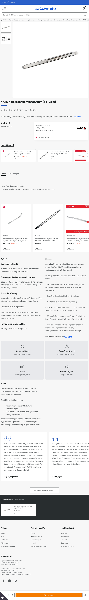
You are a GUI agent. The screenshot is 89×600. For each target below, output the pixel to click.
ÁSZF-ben (68, 336)
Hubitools (5, 235)
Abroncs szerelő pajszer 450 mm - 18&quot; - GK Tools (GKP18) (60, 153)
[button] (49, 595)
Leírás (3, 173)
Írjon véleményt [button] (30, 110)
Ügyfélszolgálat (67, 528)
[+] (12, 595)
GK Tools (37, 235)
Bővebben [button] (77, 116)
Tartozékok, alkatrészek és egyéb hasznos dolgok (25, 20)
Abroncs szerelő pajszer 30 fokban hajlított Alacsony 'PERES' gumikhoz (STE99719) (23, 153)
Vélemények (14, 173)
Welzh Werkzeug (71, 235)
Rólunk (4, 528)
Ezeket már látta (7, 499)
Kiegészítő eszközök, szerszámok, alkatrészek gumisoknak (61, 20)
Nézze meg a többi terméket (43, 490)
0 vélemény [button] (18, 110)
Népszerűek (19, 499)
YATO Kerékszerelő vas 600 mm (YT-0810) (23, 507)
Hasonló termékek (7, 145)
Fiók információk (38, 528)
